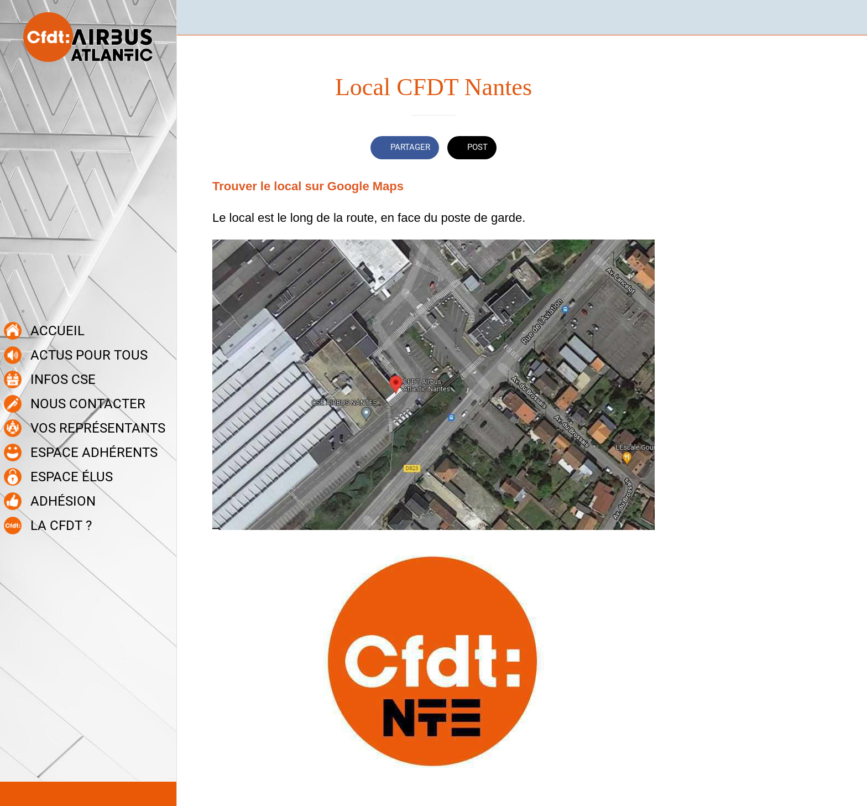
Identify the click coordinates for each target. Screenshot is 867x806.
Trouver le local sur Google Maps (308, 186)
